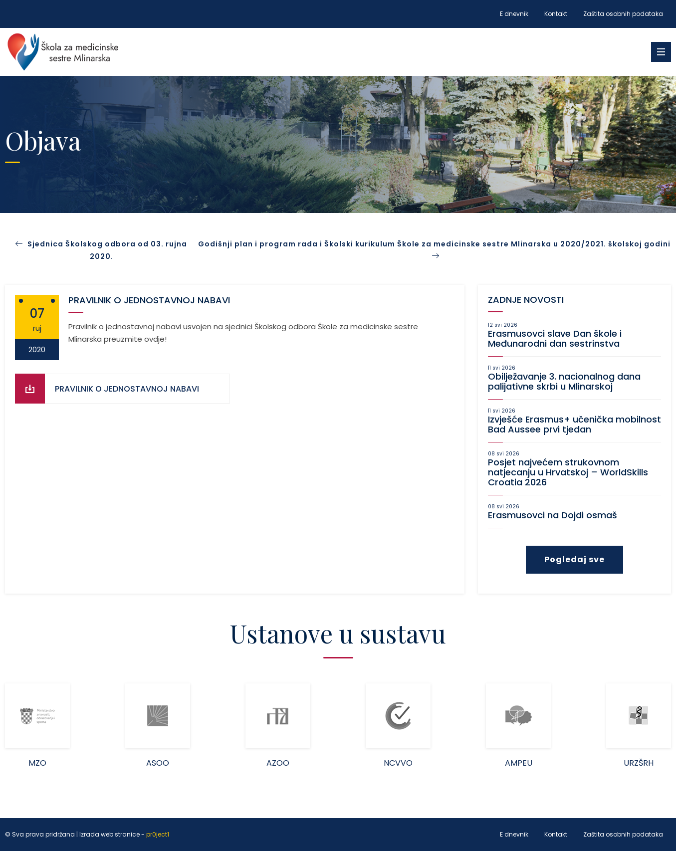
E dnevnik (514, 13)
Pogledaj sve (574, 559)
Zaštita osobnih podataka (623, 13)
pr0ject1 (157, 835)
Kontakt (555, 13)
